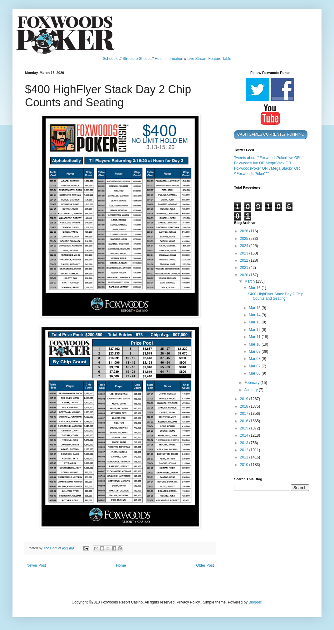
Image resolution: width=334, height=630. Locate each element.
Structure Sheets (136, 58)
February (252, 382)
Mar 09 (255, 351)
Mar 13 (255, 322)
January (251, 390)
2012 (244, 450)
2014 (244, 435)
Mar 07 (255, 366)
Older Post (205, 565)
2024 (244, 246)
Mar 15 (255, 308)
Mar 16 (255, 288)
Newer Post (36, 565)
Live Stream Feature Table (209, 58)
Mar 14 (255, 315)
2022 (244, 260)
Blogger (254, 602)
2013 (244, 443)
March (250, 281)
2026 (244, 231)
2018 (244, 406)
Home (121, 565)
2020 (244, 275)
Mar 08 (255, 358)
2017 (244, 413)
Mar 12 (255, 329)
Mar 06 (255, 373)
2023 (244, 253)
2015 (244, 428)
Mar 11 (255, 337)
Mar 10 (255, 344)
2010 (244, 465)
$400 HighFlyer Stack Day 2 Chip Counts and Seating (275, 296)
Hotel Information (169, 58)
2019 (244, 399)
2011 (244, 457)
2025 (244, 238)
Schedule (110, 58)
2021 (244, 267)
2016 (244, 421)
